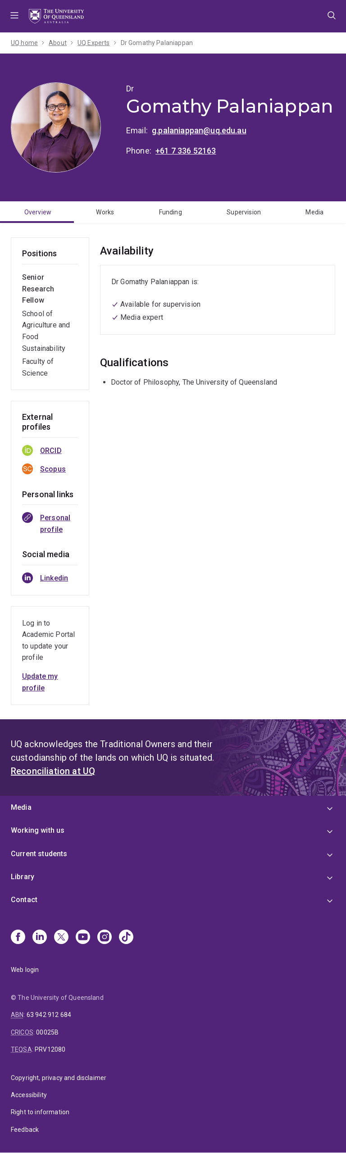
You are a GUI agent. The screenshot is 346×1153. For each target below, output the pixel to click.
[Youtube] (83, 937)
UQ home (24, 42)
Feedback (25, 1129)
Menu (14, 16)
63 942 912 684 (49, 1014)
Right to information (40, 1112)
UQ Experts (93, 42)
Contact (24, 899)
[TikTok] (126, 937)
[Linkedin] (39, 937)
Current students (39, 853)
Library (22, 876)
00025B (47, 1032)
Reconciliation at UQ (53, 771)
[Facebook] (18, 937)
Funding (170, 212)
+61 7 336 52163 (185, 150)
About (58, 42)
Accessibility (29, 1095)
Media (314, 212)
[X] (61, 937)
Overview (37, 212)
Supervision (244, 212)
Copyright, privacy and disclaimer (58, 1077)
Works (105, 212)
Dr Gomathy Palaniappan (157, 42)
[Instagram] (104, 937)
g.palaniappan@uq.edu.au (199, 130)
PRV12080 (50, 1049)
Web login (25, 969)
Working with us (37, 830)
